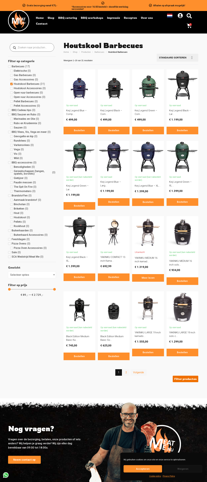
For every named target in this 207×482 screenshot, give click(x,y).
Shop (75, 52)
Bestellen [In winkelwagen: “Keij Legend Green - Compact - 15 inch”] (148, 130)
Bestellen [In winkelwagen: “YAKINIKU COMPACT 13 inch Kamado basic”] (113, 277)
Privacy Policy (169, 476)
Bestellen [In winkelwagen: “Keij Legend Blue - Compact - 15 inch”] (79, 130)
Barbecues (99, 52)
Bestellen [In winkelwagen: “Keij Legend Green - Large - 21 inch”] (79, 205)
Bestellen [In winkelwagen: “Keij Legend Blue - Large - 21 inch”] (113, 201)
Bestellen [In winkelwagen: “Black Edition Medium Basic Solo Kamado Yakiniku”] (113, 356)
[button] (185, 379)
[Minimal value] (32, 289)
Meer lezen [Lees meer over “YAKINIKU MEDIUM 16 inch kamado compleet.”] (148, 277)
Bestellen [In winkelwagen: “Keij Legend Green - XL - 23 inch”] (182, 201)
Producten (86, 52)
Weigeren (182, 468)
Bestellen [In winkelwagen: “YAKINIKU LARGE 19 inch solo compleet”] (182, 352)
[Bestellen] (177, 58)
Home (66, 52)
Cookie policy (155, 476)
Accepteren (143, 468)
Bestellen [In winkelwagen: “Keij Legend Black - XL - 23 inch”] (79, 277)
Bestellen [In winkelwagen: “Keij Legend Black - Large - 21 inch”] (182, 130)
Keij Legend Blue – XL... (148, 185)
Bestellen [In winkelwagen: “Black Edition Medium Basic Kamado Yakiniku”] (79, 356)
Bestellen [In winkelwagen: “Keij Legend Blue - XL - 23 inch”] (148, 202)
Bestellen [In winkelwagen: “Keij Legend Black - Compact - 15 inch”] (113, 130)
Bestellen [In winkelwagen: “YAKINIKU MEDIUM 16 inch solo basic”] (182, 281)
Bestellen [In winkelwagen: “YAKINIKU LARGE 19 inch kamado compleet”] (148, 352)
